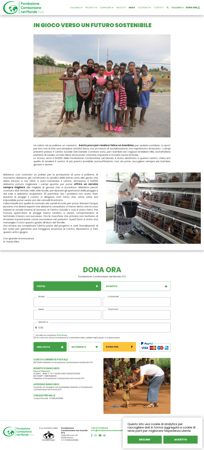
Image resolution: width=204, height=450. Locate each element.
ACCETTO (180, 439)
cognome (113, 297)
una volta (50, 347)
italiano (177, 7)
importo (43, 322)
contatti (159, 7)
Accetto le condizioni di (46, 335)
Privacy (63, 335)
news (132, 7)
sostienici (144, 7)
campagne (106, 7)
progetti (91, 7)
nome (41, 297)
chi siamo (76, 7)
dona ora (193, 7)
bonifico (136, 286)
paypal (67, 286)
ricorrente (85, 347)
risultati (121, 7)
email (41, 309)
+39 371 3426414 (99, 428)
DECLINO (144, 439)
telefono (113, 309)
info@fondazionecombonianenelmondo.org (115, 430)
